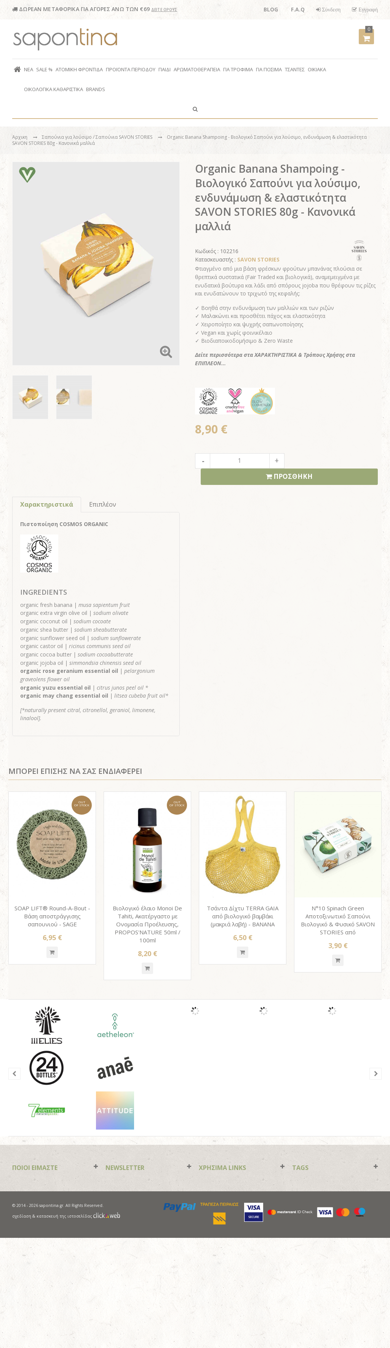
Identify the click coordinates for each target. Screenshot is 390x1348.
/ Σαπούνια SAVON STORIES (123, 137)
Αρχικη (19, 137)
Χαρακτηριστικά (46, 504)
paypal (180, 1317)
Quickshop (52, 952)
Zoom (166, 351)
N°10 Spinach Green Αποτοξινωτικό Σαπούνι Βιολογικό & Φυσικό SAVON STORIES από (338, 920)
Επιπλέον (102, 504)
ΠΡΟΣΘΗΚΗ (289, 476)
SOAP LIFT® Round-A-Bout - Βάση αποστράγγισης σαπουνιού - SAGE (52, 916)
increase (277, 461)
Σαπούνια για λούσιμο (67, 137)
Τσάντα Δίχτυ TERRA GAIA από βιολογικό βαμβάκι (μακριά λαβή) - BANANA (242, 916)
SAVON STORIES (258, 259)
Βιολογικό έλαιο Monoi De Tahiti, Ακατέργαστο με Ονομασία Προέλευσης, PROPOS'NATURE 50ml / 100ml (147, 924)
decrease (202, 461)
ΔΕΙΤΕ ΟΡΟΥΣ (164, 9)
